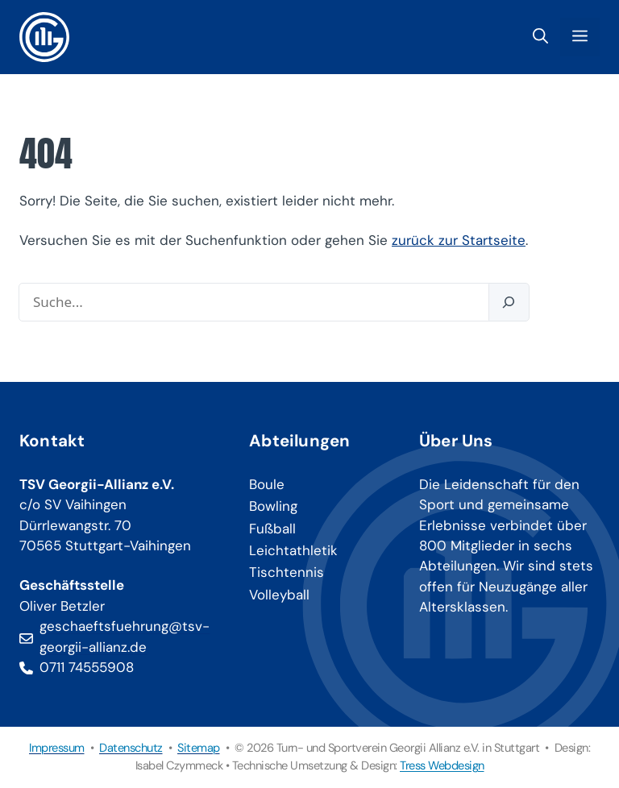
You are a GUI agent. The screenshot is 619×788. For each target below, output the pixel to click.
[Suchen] (508, 302)
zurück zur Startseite (459, 240)
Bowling (273, 506)
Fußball (272, 528)
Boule (267, 484)
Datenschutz (131, 748)
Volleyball (279, 594)
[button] (540, 37)
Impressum (57, 748)
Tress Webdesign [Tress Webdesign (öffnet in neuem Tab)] (442, 765)
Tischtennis (286, 572)
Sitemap (198, 748)
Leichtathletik (293, 550)
